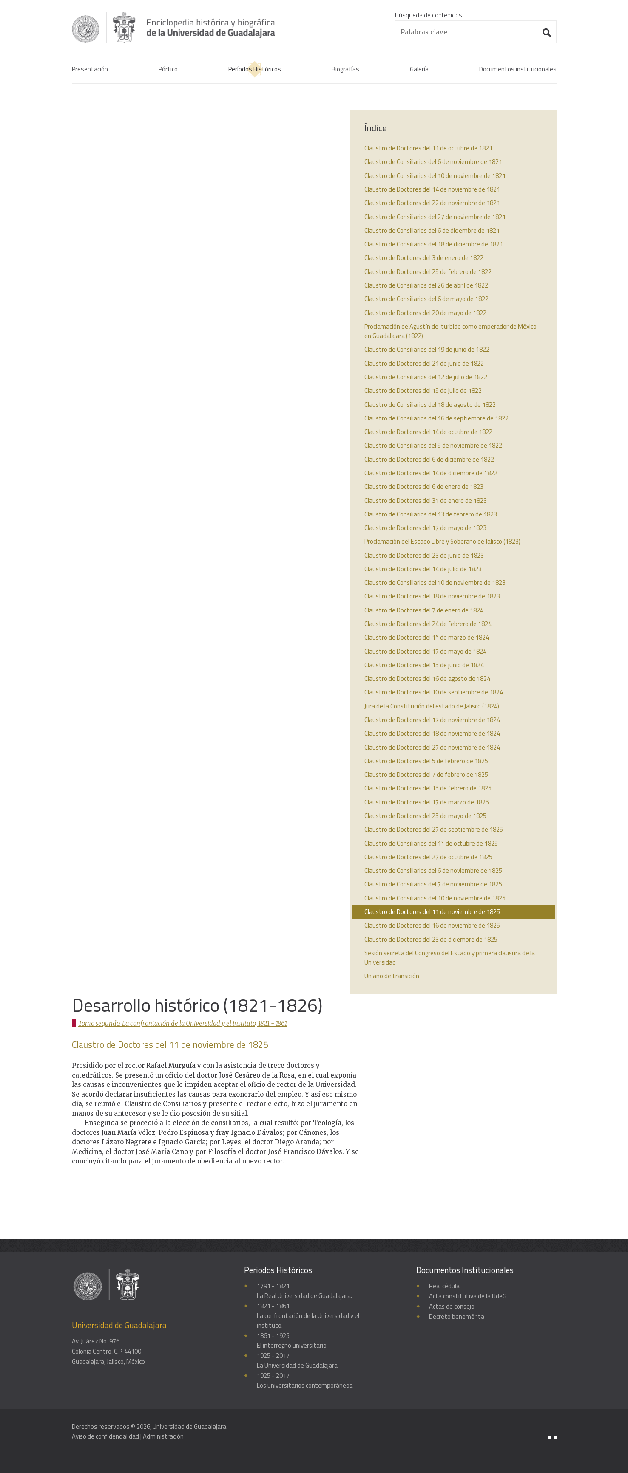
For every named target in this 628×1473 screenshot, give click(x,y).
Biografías (345, 70)
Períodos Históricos (254, 70)
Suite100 (552, 1437)
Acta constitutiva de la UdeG (468, 1296)
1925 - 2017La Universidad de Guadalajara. (298, 1362)
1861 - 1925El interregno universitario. (292, 1342)
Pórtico (168, 70)
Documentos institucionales (518, 70)
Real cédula (444, 1286)
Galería (419, 70)
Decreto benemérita (456, 1316)
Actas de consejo (452, 1306)
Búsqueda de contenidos (428, 15)
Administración (164, 1436)
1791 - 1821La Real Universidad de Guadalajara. (304, 1291)
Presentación (90, 70)
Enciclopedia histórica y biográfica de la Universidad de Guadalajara (183, 27)
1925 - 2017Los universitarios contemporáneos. (306, 1383)
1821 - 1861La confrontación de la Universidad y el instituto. (308, 1316)
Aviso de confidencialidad (105, 1436)
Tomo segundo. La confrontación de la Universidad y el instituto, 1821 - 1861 (184, 138)
